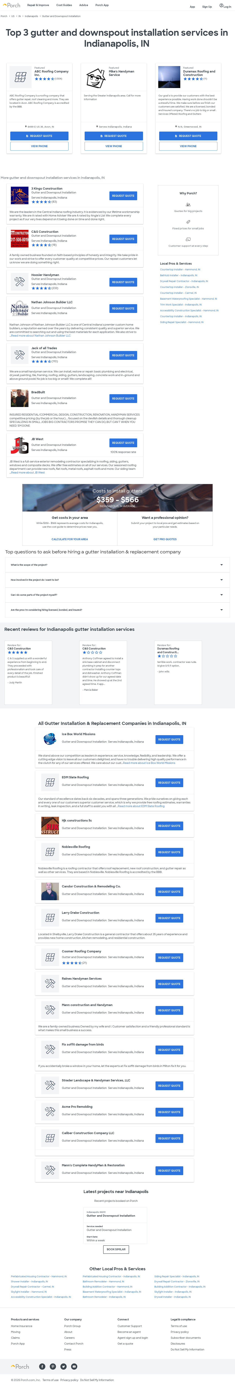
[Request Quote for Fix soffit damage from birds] (169, 1050)
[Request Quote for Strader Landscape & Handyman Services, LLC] (169, 1085)
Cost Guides (64, 5)
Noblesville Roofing (76, 847)
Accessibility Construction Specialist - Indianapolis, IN (41, 1297)
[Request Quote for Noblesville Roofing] (169, 852)
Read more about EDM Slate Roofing (141, 806)
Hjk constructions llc (77, 820)
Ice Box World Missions (78, 734)
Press (67, 1349)
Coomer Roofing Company (81, 951)
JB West (37, 439)
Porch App (102, 5)
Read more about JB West (28, 472)
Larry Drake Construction (80, 913)
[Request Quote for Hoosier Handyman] (123, 282)
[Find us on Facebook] (42, 1366)
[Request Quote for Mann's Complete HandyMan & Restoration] (169, 1170)
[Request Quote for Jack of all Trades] (123, 355)
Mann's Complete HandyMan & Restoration (93, 1165)
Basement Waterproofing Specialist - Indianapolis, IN (112, 1291)
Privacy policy (180, 1332)
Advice (83, 5)
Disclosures (178, 1343)
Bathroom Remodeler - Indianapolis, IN (104, 1297)
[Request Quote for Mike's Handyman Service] (114, 136)
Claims (15, 1337)
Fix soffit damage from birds (83, 1044)
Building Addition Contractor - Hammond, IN (107, 1286)
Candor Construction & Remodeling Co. (91, 886)
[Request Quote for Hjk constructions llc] (169, 826)
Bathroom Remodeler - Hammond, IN (103, 1281)
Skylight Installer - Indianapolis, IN (172, 1291)
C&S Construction (44, 232)
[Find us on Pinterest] (53, 1366)
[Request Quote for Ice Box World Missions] (169, 739)
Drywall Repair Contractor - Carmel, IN (32, 1286)
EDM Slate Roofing (75, 777)
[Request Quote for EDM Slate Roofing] (169, 782)
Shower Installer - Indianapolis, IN (29, 1281)
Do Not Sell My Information (187, 1349)
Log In (225, 5)
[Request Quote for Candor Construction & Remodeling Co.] (169, 891)
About (68, 1332)
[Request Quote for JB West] (123, 442)
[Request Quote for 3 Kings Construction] (123, 195)
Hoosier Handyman (45, 275)
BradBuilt (38, 392)
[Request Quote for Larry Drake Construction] (169, 918)
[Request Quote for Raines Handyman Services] (169, 984)
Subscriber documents (186, 1337)
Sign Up (207, 6)
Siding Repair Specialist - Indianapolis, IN (176, 1276)
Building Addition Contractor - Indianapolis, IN (179, 1286)
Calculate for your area (70, 539)
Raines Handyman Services (82, 979)
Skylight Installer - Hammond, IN (29, 1291)
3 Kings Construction (46, 189)
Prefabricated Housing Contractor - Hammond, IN (39, 1276)
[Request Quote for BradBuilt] (123, 398)
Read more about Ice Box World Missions (149, 763)
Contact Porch (73, 1343)
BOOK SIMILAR (116, 1249)
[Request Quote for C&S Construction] (123, 239)
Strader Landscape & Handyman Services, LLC (96, 1080)
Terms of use (179, 1326)
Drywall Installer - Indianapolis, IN (172, 1297)
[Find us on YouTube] (74, 1366)
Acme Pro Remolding (77, 1107)
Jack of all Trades (44, 348)
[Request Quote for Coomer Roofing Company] (169, 957)
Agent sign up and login (133, 1337)
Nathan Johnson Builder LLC (52, 302)
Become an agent (129, 1332)
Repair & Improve (38, 5)
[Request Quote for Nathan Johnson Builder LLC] (123, 308)
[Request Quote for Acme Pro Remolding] (169, 1112)
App (192, 6)
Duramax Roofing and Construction (199, 73)
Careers (69, 1337)
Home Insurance (21, 1326)
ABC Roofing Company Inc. (51, 73)
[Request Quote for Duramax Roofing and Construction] (188, 136)
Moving (15, 1332)
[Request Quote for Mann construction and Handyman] (169, 1010)
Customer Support (130, 1326)
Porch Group (72, 1326)
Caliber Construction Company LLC (88, 1133)
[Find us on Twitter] (63, 1366)
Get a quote (125, 1343)
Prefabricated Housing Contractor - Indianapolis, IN (111, 1276)
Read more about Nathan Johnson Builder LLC (41, 335)
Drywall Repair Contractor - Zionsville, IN (177, 1281)
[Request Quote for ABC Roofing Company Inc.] (39, 136)
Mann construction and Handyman (87, 1005)
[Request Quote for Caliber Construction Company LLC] (169, 1138)
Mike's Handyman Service (121, 73)
